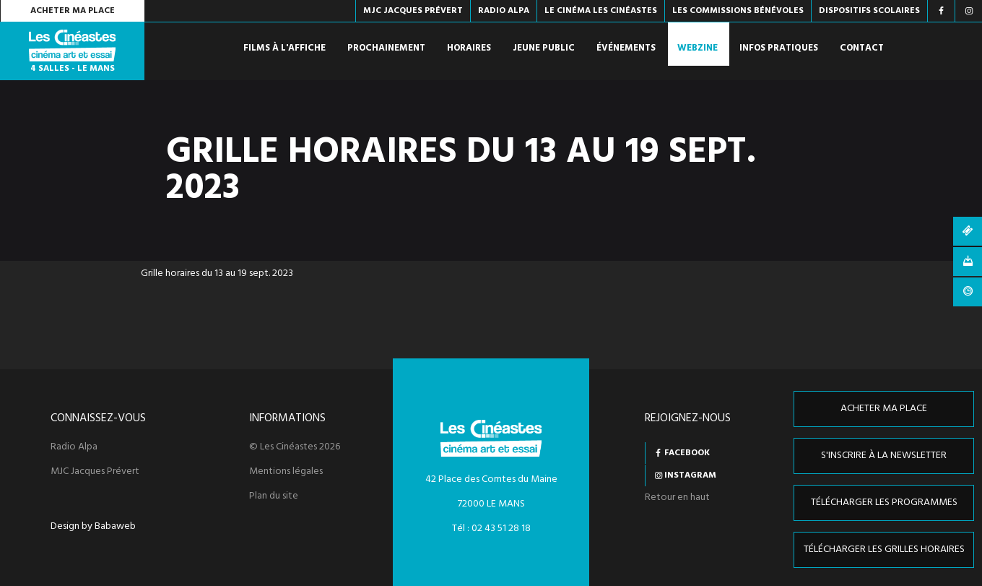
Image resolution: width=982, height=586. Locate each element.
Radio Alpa (74, 447)
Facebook (687, 453)
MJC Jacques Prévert (95, 472)
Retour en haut (677, 497)
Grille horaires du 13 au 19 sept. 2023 (217, 273)
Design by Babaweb (93, 527)
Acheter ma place (72, 11)
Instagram (690, 475)
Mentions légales (286, 472)
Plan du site (273, 496)
